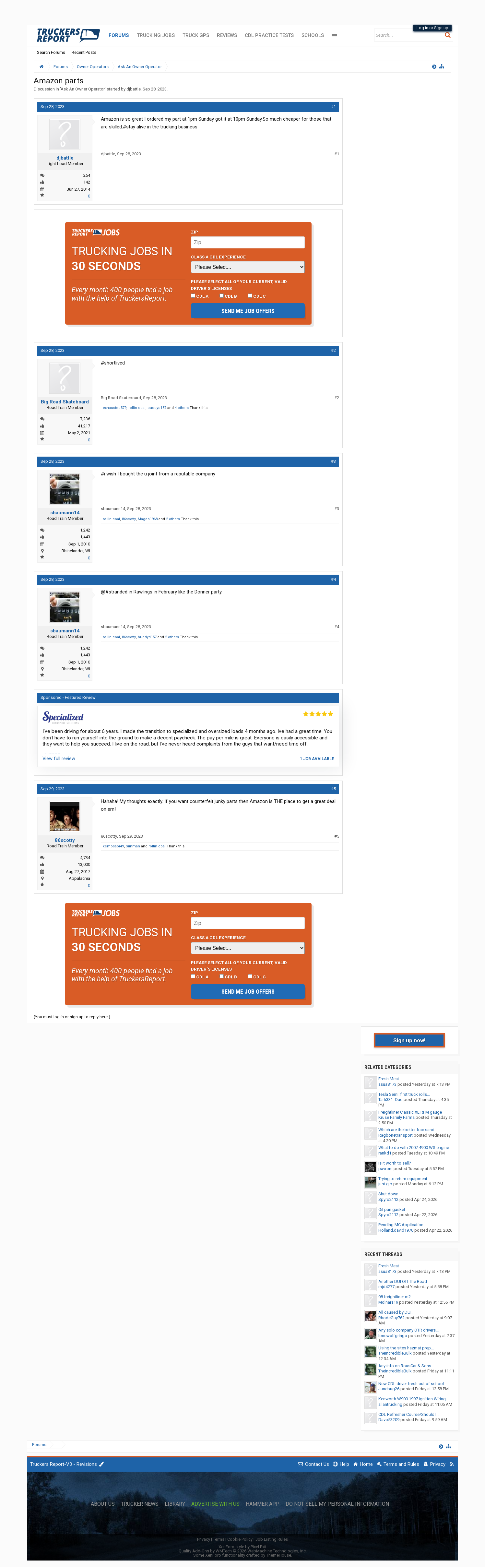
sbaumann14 (65, 513)
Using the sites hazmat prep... (406, 1348)
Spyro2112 (388, 1199)
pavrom (385, 1168)
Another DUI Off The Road (402, 1281)
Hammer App (262, 1504)
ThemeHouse (278, 1555)
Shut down (388, 1193)
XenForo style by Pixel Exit (242, 1546)
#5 (333, 788)
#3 (333, 461)
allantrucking (390, 1404)
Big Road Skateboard (65, 402)
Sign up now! (409, 1040)
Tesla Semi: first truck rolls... (404, 1094)
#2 (333, 350)
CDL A (199, 296)
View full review (58, 758)
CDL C (257, 296)
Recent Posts (84, 52)
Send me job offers (248, 310)
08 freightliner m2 (394, 1296)
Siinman (133, 846)
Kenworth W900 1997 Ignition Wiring (412, 1398)
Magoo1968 (148, 519)
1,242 (85, 530)
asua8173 (387, 1084)
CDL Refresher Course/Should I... (408, 1414)
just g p (385, 1183)
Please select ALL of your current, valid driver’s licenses (239, 285)
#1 (333, 106)
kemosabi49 (113, 846)
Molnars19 (388, 1302)
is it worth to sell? (394, 1163)
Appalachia (79, 878)
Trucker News (140, 1504)
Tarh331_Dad (390, 1099)
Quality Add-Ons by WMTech (243, 1551)
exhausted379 (114, 408)
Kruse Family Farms (396, 1117)
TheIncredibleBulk (395, 1353)
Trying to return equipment (402, 1178)
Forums (119, 35)
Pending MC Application (400, 1224)
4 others (182, 408)
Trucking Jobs (156, 35)
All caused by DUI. (395, 1312)
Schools (313, 35)
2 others (173, 519)
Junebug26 (388, 1388)
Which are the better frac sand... (407, 1129)
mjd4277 (386, 1286)
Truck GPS (196, 35)
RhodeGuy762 (391, 1317)
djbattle (133, 89)
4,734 (85, 857)
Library (175, 1504)
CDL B (228, 296)
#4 (333, 579)
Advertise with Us (215, 1504)
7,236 (85, 418)
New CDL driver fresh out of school (411, 1383)
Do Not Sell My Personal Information (337, 1504)
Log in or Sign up (432, 27)
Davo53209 (388, 1419)
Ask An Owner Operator (83, 89)
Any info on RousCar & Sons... (406, 1365)
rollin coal (137, 408)
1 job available (317, 759)
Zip (194, 231)
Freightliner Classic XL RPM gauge (410, 1112)
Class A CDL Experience (218, 256)
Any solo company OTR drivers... (408, 1330)
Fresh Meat (388, 1078)
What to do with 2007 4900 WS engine (413, 1147)
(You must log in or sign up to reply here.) (72, 1016)
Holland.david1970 (395, 1230)
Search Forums (51, 52)
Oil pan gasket (391, 1209)
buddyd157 (157, 408)
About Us (103, 1504)
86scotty (129, 519)
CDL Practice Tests (269, 35)
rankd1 (384, 1153)
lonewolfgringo (392, 1335)
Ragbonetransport (395, 1135)
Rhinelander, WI (76, 550)
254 (86, 175)
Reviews (227, 35)
